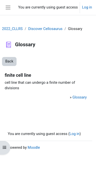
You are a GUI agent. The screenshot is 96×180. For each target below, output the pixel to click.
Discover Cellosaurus (45, 28)
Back (9, 61)
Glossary (79, 97)
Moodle (34, 147)
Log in (87, 7)
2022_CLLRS (12, 28)
